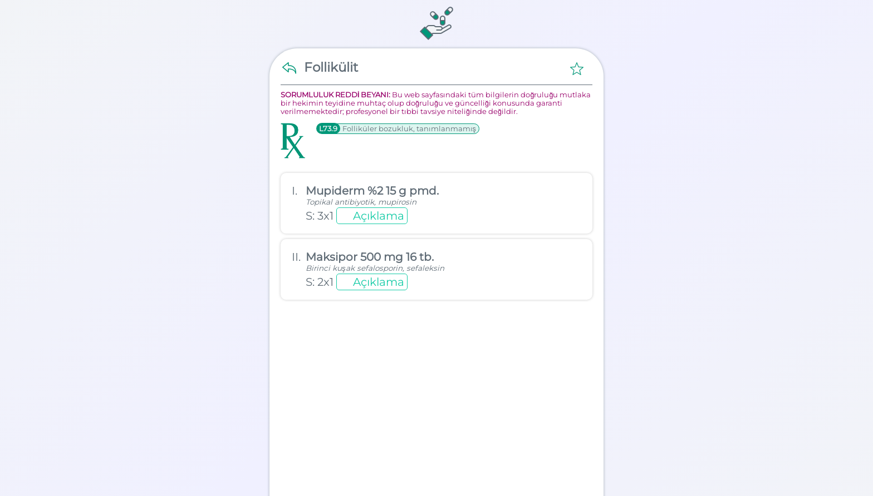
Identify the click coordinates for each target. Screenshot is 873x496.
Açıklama (378, 215)
